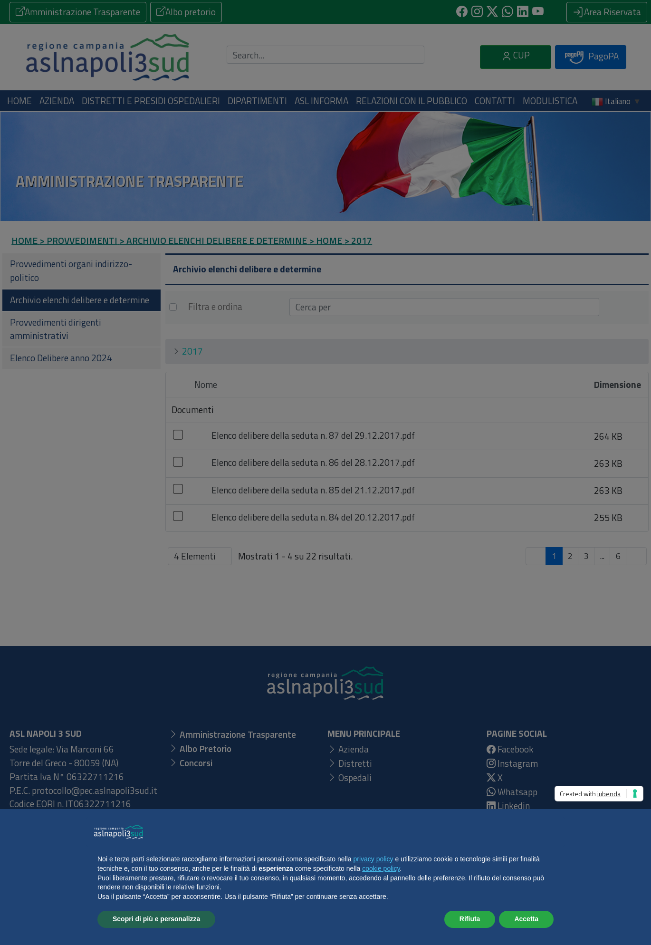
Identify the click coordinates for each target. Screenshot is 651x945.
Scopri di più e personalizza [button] (156, 919)
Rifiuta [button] (470, 919)
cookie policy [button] (381, 868)
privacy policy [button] (373, 859)
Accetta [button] (526, 919)
